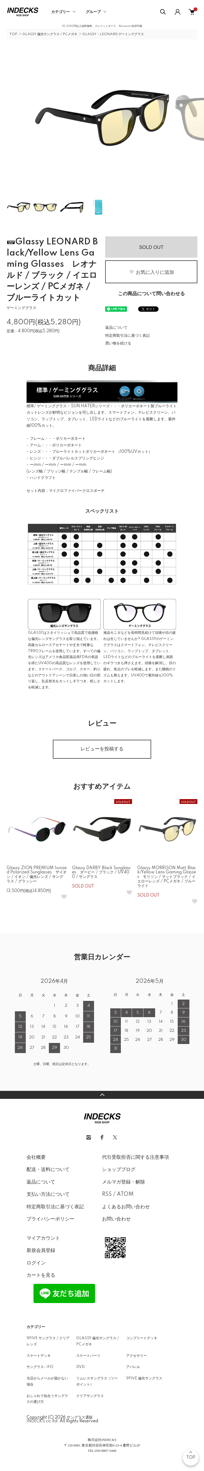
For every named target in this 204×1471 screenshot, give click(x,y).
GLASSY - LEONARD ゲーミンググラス (113, 34)
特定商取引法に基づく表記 (127, 336)
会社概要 (36, 1157)
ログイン (36, 1263)
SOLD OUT (151, 247)
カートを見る (41, 1275)
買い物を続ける (118, 343)
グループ (93, 12)
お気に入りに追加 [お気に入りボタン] (151, 272)
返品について (116, 328)
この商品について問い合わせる (151, 294)
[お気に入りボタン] (64, 896)
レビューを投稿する (102, 749)
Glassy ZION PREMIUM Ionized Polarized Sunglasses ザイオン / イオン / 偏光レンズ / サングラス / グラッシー (37, 875)
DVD (80, 1367)
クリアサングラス (90, 1396)
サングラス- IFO (40, 1367)
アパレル (133, 1367)
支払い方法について (48, 1194)
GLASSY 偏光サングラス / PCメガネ (49, 34)
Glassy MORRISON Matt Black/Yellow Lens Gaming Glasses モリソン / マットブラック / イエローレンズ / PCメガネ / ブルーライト (166, 877)
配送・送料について (48, 1169)
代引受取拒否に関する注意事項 (135, 1157)
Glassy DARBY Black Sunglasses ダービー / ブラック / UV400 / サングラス (101, 872)
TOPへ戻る (102, 1095)
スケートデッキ (39, 1356)
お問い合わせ (116, 1219)
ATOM (125, 1194)
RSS (107, 1194)
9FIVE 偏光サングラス (144, 1378)
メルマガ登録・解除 (123, 1182)
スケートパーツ (88, 1356)
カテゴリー (60, 12)
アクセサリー (136, 1356)
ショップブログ (118, 1169)
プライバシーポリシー (50, 1219)
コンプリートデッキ (141, 1338)
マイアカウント (43, 1238)
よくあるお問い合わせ (126, 1207)
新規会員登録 (41, 1250)
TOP (13, 34)
